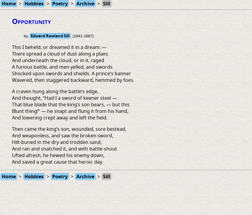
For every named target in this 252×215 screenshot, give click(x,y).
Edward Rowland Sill (50, 36)
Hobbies (34, 176)
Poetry (60, 176)
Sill (106, 176)
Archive (85, 176)
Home (9, 176)
